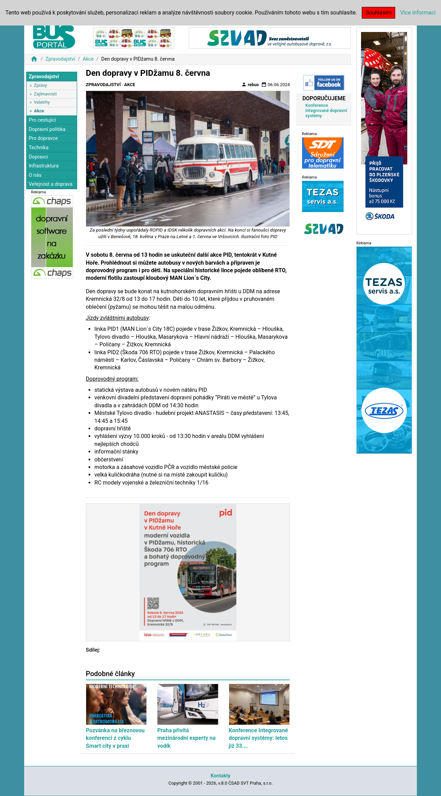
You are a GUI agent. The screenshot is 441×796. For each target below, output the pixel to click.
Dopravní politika (47, 129)
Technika (39, 148)
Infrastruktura (44, 166)
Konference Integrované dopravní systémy (326, 110)
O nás (35, 175)
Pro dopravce (43, 138)
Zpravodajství (60, 59)
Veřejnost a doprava (50, 184)
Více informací (417, 12)
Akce (88, 59)
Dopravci (38, 157)
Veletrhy (42, 102)
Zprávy (40, 85)
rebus (250, 84)
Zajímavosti (45, 93)
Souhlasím (378, 12)
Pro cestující (42, 120)
